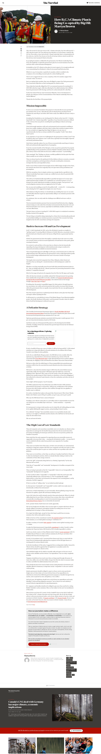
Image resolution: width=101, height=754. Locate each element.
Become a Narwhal (57, 739)
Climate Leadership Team (71, 609)
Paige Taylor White (50, 700)
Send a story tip (33, 736)
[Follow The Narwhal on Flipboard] (33, 741)
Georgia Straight (62, 579)
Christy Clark (69, 598)
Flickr (34, 586)
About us (9, 734)
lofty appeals (47, 503)
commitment (55, 508)
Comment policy (90, 748)
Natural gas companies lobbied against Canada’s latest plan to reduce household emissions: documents (19, 699)
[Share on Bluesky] (21, 49)
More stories (50, 716)
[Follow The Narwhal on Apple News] (43, 741)
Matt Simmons (13, 648)
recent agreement (65, 513)
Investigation (13, 694)
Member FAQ (10, 743)
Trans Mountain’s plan (41, 339)
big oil (71, 596)
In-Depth (57, 17)
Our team (9, 736)
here (32, 281)
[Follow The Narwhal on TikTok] (40, 741)
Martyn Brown (64, 30)
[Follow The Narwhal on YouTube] (37, 741)
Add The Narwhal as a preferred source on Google (31, 669)
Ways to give (10, 741)
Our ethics (9, 739)
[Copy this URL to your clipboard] (21, 47)
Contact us (31, 734)
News (38, 694)
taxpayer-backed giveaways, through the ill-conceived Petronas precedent (49, 279)
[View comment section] (21, 55)
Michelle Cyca (41, 700)
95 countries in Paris (57, 499)
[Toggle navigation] (3, 3)
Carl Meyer (12, 704)
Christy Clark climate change (71, 601)
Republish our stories (34, 737)
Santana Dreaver (70, 702)
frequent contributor (49, 579)
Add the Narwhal (76, 669)
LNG (73, 613)
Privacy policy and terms (82, 748)
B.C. (67, 596)
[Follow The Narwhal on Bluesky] (30, 741)
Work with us (10, 737)
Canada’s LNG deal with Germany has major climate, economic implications (26, 643)
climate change (70, 606)
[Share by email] (21, 54)
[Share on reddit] (21, 52)
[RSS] (46, 741)
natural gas (69, 615)
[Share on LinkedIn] (21, 50)
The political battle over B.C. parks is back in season (50, 697)
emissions (69, 611)
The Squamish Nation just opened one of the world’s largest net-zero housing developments (78, 698)
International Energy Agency (34, 481)
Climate (68, 604)
